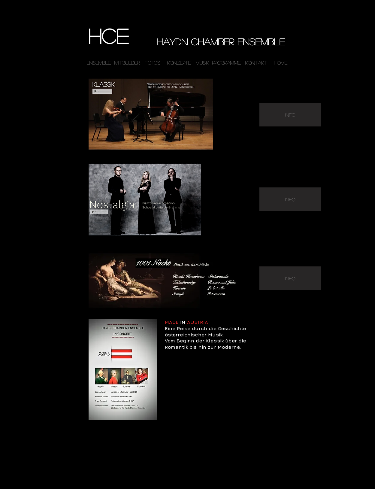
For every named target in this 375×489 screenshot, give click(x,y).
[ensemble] (98, 63)
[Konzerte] (179, 63)
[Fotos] (152, 63)
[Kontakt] (256, 63)
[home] (280, 63)
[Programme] (226, 63)
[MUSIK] (202, 63)
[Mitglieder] (127, 63)
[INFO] (290, 114)
